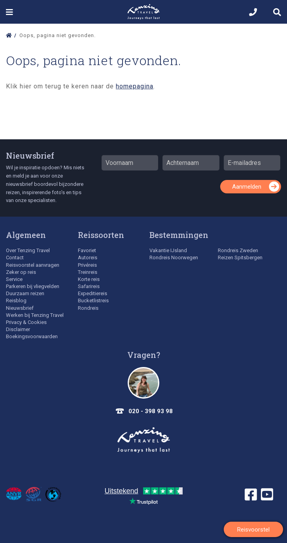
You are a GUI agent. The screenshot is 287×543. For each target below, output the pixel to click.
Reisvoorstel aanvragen (32, 265)
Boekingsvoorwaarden (32, 336)
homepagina (134, 86)
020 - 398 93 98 (150, 411)
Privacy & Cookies (26, 322)
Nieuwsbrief (30, 155)
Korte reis (89, 279)
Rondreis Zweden (238, 250)
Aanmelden (246, 186)
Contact (15, 257)
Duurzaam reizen (25, 293)
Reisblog (16, 300)
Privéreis (87, 265)
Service (14, 279)
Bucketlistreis (93, 300)
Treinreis (87, 272)
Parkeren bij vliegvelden (32, 286)
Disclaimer (18, 329)
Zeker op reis (21, 272)
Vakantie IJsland (168, 250)
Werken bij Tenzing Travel (35, 315)
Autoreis (87, 257)
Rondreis (88, 308)
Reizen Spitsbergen (240, 257)
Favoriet (87, 250)
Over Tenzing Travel (28, 250)
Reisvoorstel (253, 529)
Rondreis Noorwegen (173, 257)
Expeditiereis (92, 293)
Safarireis (89, 286)
